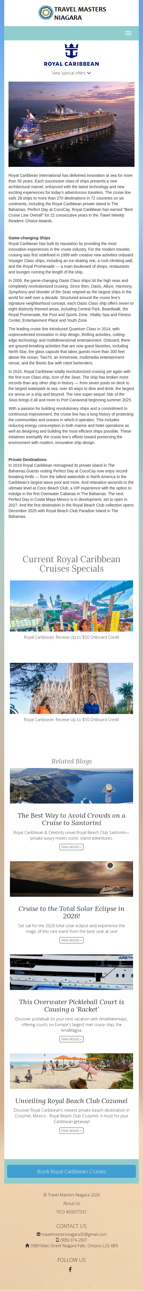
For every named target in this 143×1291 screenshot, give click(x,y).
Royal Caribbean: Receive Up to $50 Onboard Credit (71, 610)
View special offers (71, 73)
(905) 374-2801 (74, 1240)
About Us (71, 1203)
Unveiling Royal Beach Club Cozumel (71, 1100)
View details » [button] (71, 846)
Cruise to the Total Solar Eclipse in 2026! (71, 912)
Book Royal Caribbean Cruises (71, 1171)
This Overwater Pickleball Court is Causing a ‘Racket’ (71, 1005)
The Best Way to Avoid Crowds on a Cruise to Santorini (71, 819)
